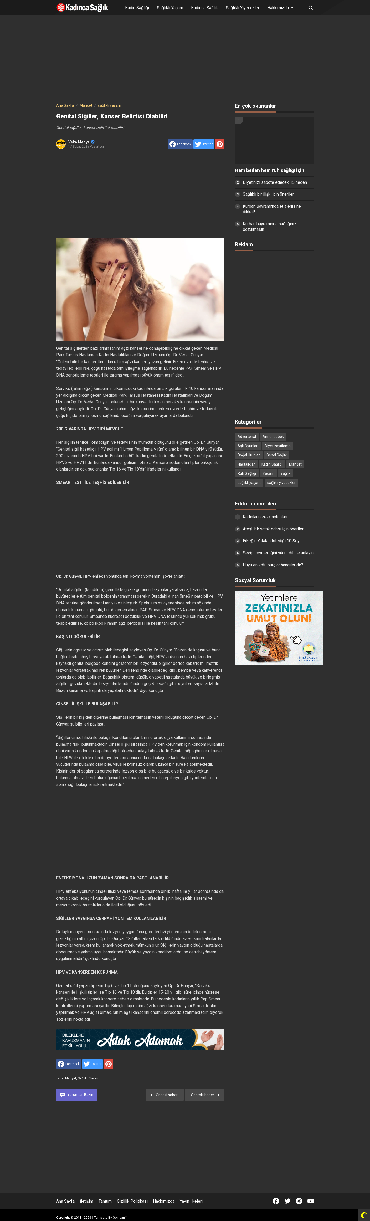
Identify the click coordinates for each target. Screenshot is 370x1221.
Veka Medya (81, 142)
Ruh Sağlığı (247, 473)
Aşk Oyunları (248, 446)
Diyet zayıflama (278, 446)
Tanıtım (105, 1201)
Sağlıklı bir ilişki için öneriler (268, 194)
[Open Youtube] (310, 1201)
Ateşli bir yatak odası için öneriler (273, 528)
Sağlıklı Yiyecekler (242, 7)
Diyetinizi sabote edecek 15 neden (275, 182)
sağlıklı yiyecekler (281, 483)
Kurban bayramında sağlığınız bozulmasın (269, 226)
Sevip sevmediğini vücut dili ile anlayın (278, 552)
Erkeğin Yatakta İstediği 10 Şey (271, 540)
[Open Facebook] (276, 1201)
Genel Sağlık (276, 455)
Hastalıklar (246, 464)
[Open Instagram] (299, 1201)
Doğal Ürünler (249, 455)
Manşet (70, 1078)
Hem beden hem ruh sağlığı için (269, 170)
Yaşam (268, 473)
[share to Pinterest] (219, 144)
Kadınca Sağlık (204, 7)
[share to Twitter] (203, 144)
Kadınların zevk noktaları (265, 516)
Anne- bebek (273, 437)
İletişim (86, 1201)
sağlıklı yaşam (88, 1078)
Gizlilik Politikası (132, 1201)
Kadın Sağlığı (137, 7)
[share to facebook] (180, 144)
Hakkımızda (163, 1201)
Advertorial (247, 437)
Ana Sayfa (65, 1201)
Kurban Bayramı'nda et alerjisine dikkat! (272, 209)
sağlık (285, 473)
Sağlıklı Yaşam (170, 7)
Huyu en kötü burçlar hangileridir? (273, 564)
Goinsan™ (120, 1217)
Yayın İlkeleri (191, 1201)
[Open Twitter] (287, 1201)
